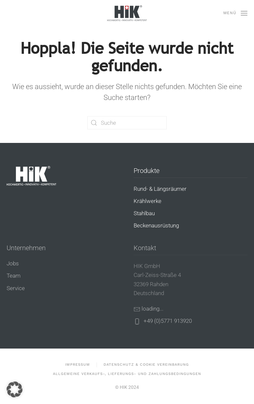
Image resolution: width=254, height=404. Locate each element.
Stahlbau (144, 213)
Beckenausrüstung (156, 225)
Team (14, 275)
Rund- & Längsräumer (160, 188)
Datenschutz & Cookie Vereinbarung (146, 364)
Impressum (77, 364)
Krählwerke (147, 201)
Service (16, 288)
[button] (235, 13)
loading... (152, 308)
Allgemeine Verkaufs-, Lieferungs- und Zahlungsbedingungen (127, 374)
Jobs (13, 263)
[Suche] (127, 122)
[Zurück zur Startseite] (127, 13)
